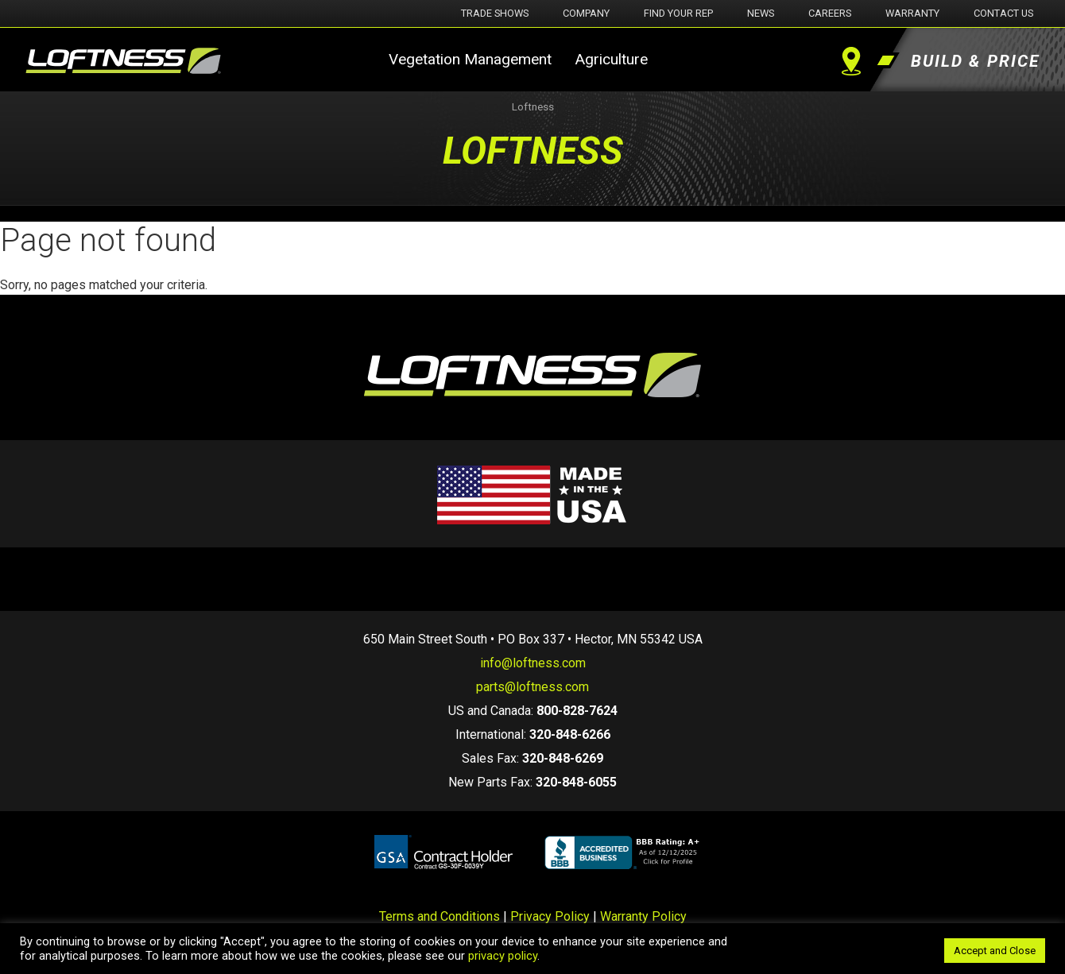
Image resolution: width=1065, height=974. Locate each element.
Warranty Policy (643, 916)
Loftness (533, 107)
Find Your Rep (678, 13)
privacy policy (502, 956)
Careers (829, 13)
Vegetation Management (470, 59)
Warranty (912, 13)
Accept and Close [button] (995, 951)
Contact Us (1003, 13)
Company (586, 13)
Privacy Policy (550, 916)
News (760, 13)
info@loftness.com (533, 663)
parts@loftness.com (532, 686)
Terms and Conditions (439, 916)
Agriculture (611, 59)
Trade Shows (495, 13)
